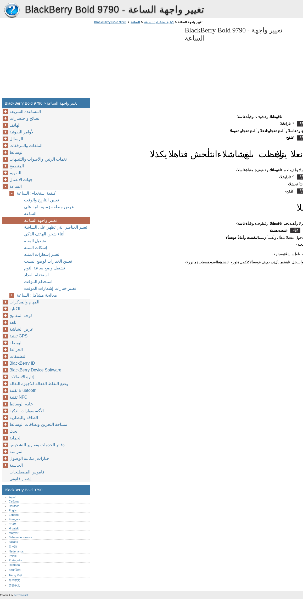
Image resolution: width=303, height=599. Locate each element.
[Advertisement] (137, 62)
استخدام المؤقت (38, 281)
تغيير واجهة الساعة (40, 220)
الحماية (15, 438)
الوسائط (16, 152)
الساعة (135, 22)
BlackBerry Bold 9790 (12, 10)
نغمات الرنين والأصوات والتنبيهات (38, 159)
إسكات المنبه (35, 247)
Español (14, 514)
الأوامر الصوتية (22, 132)
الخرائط (16, 349)
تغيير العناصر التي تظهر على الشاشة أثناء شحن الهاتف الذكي (55, 230)
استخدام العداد (36, 275)
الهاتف (14, 125)
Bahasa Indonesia (20, 537)
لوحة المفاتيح (20, 315)
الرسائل (16, 139)
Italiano (13, 541)
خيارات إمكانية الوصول (29, 458)
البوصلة (16, 343)
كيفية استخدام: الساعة (159, 22)
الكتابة (14, 309)
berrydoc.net (21, 595)
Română (14, 564)
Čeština (14, 501)
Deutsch (14, 505)
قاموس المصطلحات (26, 472)
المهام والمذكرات (24, 302)
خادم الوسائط (21, 404)
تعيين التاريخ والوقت (41, 200)
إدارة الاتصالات (21, 377)
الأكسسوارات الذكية (26, 411)
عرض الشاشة (21, 329)
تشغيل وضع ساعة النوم (44, 268)
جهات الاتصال (21, 179)
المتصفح (16, 166)
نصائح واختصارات (24, 118)
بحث (13, 431)
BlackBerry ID (22, 363)
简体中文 (14, 580)
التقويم (15, 173)
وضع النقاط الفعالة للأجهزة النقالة (38, 383)
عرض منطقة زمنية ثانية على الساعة (49, 210)
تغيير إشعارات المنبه (41, 254)
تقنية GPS (18, 336)
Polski (12, 555)
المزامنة (16, 451)
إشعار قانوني (20, 479)
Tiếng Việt (15, 575)
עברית (12, 523)
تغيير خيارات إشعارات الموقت (50, 288)
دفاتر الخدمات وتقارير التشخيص (37, 445)
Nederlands (16, 551)
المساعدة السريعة (25, 111)
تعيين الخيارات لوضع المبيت (48, 261)
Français (14, 519)
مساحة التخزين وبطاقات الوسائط (38, 424)
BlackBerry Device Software (35, 370)
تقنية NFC (18, 397)
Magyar (13, 532)
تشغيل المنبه (35, 241)
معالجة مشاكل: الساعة (37, 295)
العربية (12, 496)
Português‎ (15, 560)
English (13, 510)
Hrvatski (14, 528)
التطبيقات (17, 356)
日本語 (13, 546)
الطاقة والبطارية (23, 417)
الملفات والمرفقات (25, 145)
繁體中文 (14, 585)
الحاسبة (16, 465)
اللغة (13, 322)
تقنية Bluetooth (22, 390)
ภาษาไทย (15, 570)
